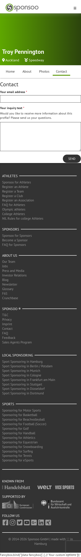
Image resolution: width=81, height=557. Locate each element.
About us (9, 255)
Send (71, 159)
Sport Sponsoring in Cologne (21, 375)
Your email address (12, 92)
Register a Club (12, 196)
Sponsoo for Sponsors (17, 236)
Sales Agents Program (17, 342)
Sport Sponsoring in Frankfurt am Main (28, 380)
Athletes (10, 176)
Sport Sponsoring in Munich (21, 371)
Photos (44, 71)
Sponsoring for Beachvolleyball (23, 419)
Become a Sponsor (15, 240)
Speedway (36, 60)
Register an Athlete (15, 187)
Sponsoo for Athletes (16, 182)
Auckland (12, 60)
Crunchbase (10, 298)
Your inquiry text (11, 108)
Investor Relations (14, 275)
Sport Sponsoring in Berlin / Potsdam (27, 366)
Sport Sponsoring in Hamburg (22, 361)
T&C (5, 315)
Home (10, 71)
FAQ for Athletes (13, 205)
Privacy (7, 319)
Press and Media (13, 271)
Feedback (8, 338)
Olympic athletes (13, 209)
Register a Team (13, 191)
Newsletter (9, 284)
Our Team (8, 262)
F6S (4, 293)
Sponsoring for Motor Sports (21, 410)
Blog (5, 280)
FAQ (5, 333)
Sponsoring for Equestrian (20, 442)
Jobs (5, 266)
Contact (61, 71)
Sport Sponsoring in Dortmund (23, 393)
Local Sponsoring (17, 355)
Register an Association (18, 200)
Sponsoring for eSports (17, 460)
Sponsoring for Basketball (19, 415)
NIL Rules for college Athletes (22, 218)
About (26, 71)
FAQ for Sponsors (14, 245)
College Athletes (13, 214)
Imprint (7, 324)
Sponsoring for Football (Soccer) (24, 424)
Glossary (7, 289)
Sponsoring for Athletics (18, 438)
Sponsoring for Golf (15, 428)
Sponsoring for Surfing (17, 451)
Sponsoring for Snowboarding (22, 447)
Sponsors (10, 229)
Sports (8, 404)
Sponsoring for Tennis (17, 456)
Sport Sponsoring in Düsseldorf (23, 389)
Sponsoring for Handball (18, 433)
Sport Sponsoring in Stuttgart (22, 384)
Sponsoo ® (11, 309)
